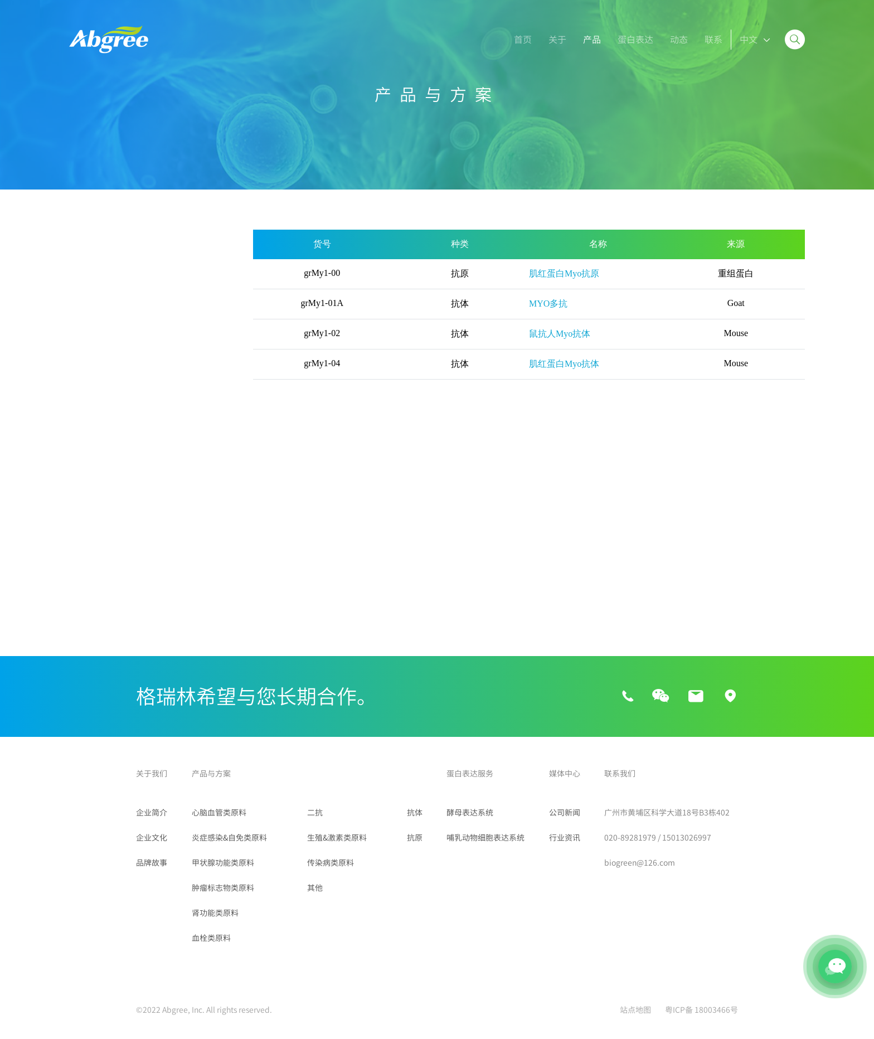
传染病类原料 (96, 595)
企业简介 (151, 813)
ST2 (170, 335)
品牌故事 (151, 863)
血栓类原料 (91, 510)
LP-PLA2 (87, 355)
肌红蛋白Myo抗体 (564, 363)
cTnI (171, 315)
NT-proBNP (184, 295)
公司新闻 (564, 813)
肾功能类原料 (96, 482)
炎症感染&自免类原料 (112, 396)
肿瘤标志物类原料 (104, 453)
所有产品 (87, 239)
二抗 (78, 539)
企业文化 (151, 838)
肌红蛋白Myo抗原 (564, 273)
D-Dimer (87, 315)
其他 (78, 624)
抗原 (415, 838)
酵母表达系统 (469, 813)
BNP (79, 295)
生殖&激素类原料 (103, 567)
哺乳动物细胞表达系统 (485, 838)
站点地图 (635, 1010)
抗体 (415, 813)
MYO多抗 (548, 303)
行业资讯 (564, 838)
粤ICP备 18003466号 (701, 1010)
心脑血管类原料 (100, 268)
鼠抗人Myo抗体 (559, 333)
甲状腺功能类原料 (104, 425)
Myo (79, 335)
